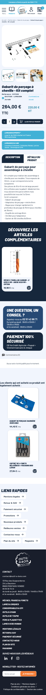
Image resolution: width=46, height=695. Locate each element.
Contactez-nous (12, 534)
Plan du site (9, 540)
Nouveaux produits (13, 521)
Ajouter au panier (30, 121)
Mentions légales (12, 496)
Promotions (9, 515)
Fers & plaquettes (12, 620)
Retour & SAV (10, 503)
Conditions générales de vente (23, 687)
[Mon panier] (39, 10)
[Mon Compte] (31, 10)
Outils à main (9, 612)
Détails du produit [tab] (33, 159)
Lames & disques (10, 604)
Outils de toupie (10, 616)
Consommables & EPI (12, 608)
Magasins (29, 540)
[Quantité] (9, 121)
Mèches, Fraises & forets (15, 600)
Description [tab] (13, 157)
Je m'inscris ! (28, 674)
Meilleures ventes (12, 528)
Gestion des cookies (35, 689)
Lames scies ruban (11, 623)
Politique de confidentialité (14, 689)
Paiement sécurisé (13, 509)
